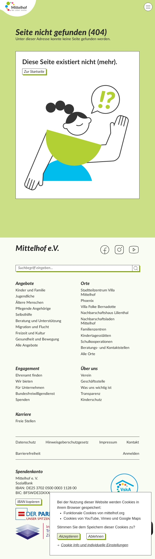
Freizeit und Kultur (30, 333)
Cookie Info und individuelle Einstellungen (94, 545)
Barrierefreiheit (28, 454)
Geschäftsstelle (93, 381)
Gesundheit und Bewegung (37, 339)
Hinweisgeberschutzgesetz (67, 442)
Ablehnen (96, 536)
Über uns (89, 369)
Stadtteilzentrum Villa (98, 293)
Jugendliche (25, 296)
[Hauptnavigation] (148, 7)
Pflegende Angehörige (33, 309)
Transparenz (90, 394)
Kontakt (133, 442)
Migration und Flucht (32, 327)
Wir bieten (24, 381)
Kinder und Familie (30, 290)
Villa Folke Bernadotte (98, 307)
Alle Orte (88, 354)
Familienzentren (93, 329)
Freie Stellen (26, 421)
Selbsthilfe (24, 315)
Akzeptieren (68, 536)
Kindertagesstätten (96, 336)
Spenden (23, 400)
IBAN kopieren (28, 502)
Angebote (25, 284)
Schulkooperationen (96, 342)
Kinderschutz (91, 400)
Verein (86, 375)
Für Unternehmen (30, 388)
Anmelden (131, 454)
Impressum (108, 442)
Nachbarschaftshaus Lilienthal (104, 313)
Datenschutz (26, 442)
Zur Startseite (34, 72)
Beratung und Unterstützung (38, 321)
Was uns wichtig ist (96, 388)
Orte (85, 284)
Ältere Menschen (29, 303)
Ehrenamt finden (29, 375)
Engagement (27, 369)
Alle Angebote (27, 345)
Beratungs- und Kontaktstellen (105, 348)
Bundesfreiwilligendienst (35, 394)
